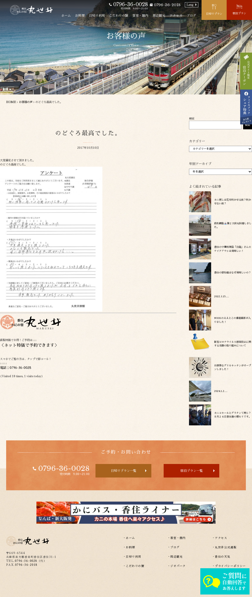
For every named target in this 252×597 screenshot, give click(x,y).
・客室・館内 (176, 538)
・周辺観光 (175, 556)
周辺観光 (159, 15)
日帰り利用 (97, 15)
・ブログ (173, 547)
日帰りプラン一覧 (123, 470)
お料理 (80, 15)
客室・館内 (140, 15)
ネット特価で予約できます (29, 345)
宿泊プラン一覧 (191, 470)
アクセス (176, 15)
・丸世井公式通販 (224, 547)
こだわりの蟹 (118, 15)
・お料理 (129, 547)
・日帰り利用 (132, 556)
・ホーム (129, 538)
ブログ (191, 15)
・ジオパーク (176, 566)
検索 (191, 118)
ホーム (66, 15)
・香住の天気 (221, 556)
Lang (190, 4)
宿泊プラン (239, 13)
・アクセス (219, 538)
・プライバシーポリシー (229, 566)
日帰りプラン (214, 14)
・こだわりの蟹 (133, 566)
